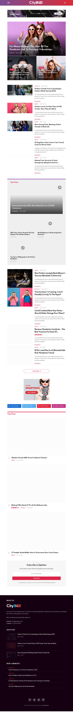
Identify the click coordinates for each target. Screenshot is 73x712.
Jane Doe (10, 671)
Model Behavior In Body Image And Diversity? (49, 237)
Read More (37, 102)
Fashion (41, 66)
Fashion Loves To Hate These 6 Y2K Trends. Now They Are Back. (50, 109)
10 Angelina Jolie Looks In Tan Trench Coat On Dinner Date (48, 146)
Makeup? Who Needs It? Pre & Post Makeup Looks (29, 509)
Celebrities (15, 215)
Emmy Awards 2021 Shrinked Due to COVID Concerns (32, 210)
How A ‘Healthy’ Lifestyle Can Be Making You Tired (20, 72)
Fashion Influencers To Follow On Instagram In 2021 (49, 72)
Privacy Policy (46, 586)
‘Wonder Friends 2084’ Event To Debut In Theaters (29, 462)
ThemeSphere (45, 709)
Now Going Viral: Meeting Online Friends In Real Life (49, 128)
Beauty (36, 104)
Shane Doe (12, 53)
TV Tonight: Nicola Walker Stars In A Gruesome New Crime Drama (34, 556)
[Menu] (8, 3)
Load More (36, 375)
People (12, 38)
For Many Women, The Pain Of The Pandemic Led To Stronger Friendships (31, 46)
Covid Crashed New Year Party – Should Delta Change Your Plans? (49, 316)
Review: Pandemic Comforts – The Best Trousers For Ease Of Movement (50, 335)
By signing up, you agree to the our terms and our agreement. (36, 586)
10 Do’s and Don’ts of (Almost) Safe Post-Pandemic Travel (50, 356)
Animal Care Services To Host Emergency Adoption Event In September (48, 165)
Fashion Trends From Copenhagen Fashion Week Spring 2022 (50, 90)
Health (12, 66)
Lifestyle (37, 86)
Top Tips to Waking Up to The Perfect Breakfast (22, 262)
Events (36, 123)
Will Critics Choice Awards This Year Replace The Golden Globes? (22, 237)
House (36, 351)
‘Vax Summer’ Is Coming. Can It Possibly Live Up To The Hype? (49, 297)
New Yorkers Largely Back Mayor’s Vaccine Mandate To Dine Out (50, 278)
